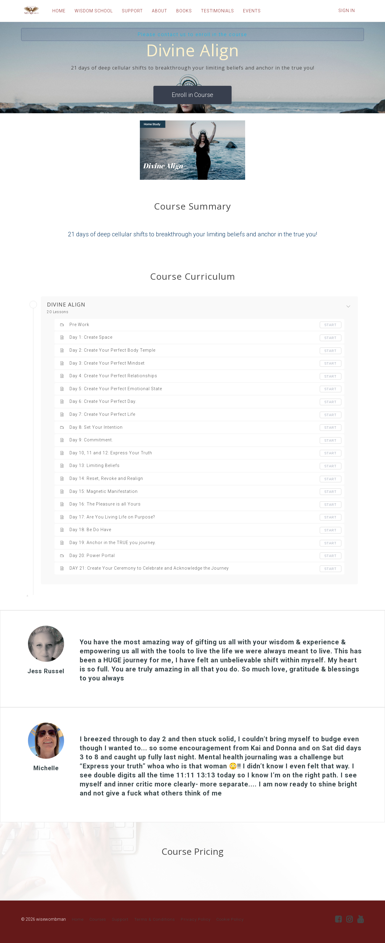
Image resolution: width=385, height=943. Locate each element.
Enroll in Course (192, 94)
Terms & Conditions (154, 919)
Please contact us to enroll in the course (192, 34)
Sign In (346, 10)
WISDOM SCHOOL (91, 10)
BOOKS (181, 10)
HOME (56, 10)
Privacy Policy (196, 919)
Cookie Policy (230, 919)
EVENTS (249, 10)
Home (78, 919)
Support (120, 919)
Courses (97, 919)
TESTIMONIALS (214, 10)
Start (330, 325)
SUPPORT (129, 10)
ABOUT (157, 10)
